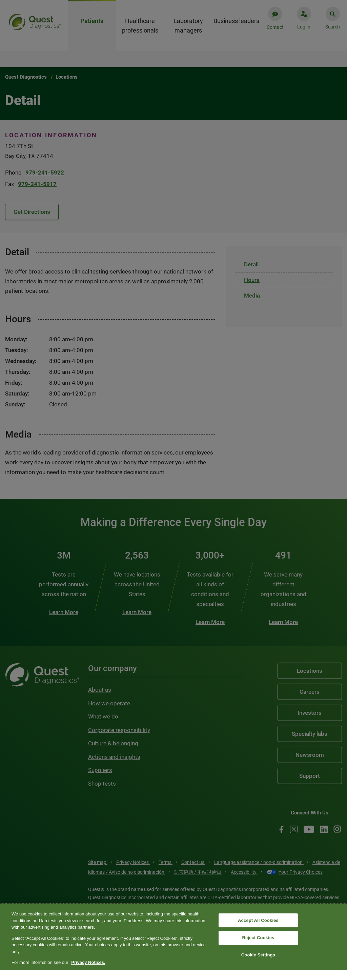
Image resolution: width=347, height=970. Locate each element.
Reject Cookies (258, 937)
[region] (173, 936)
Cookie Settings (258, 954)
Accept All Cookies (258, 920)
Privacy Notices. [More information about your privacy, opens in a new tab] (88, 962)
